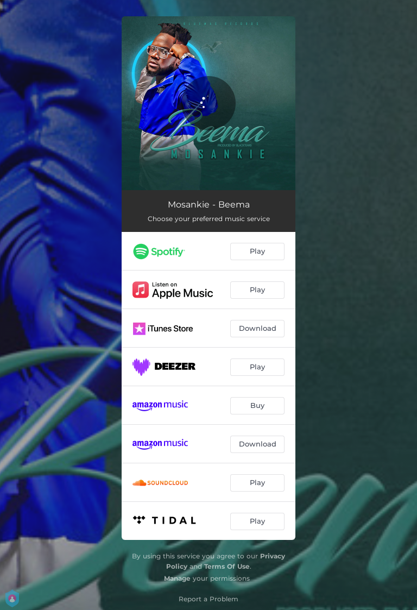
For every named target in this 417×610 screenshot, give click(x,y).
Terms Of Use (227, 566)
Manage (177, 578)
